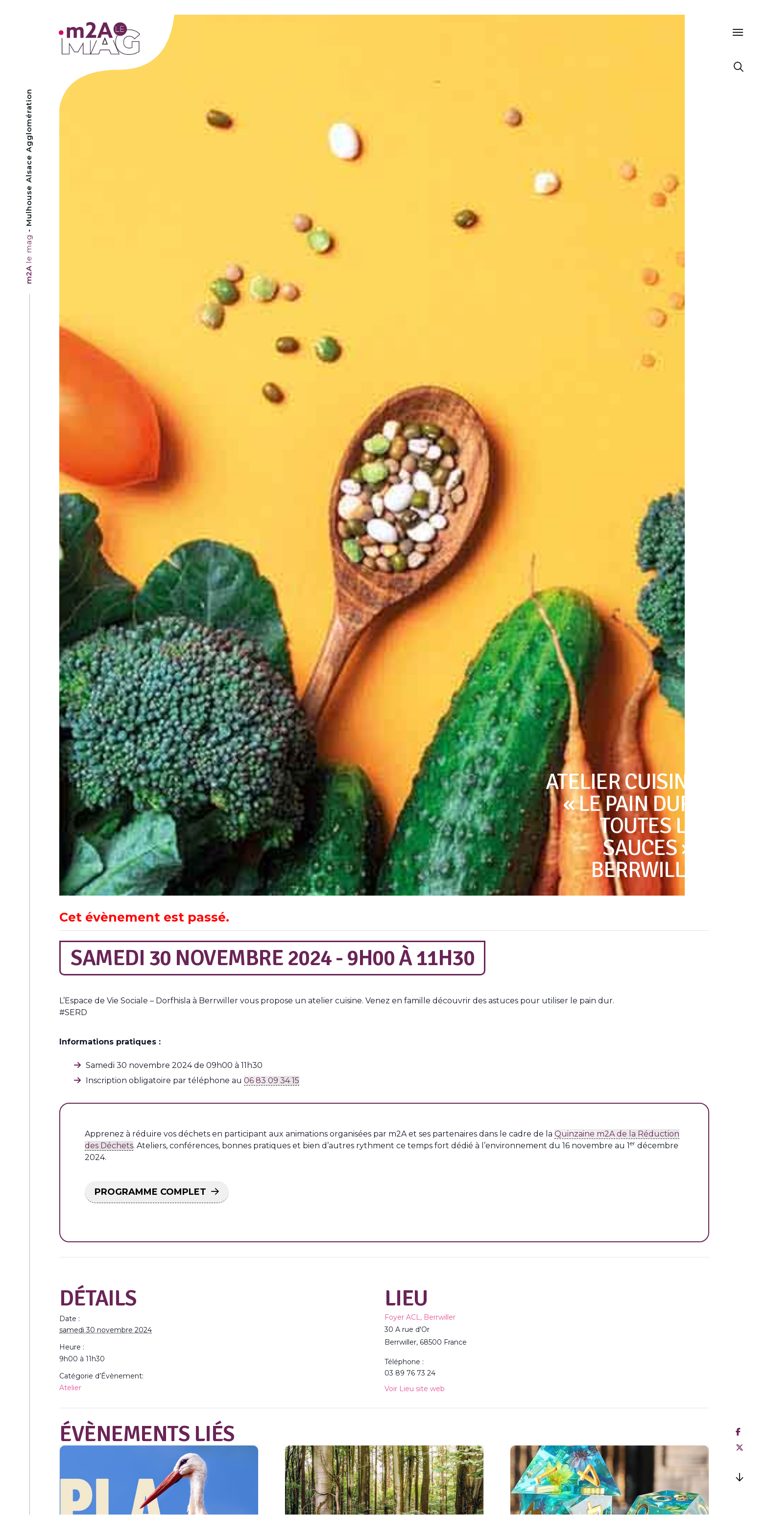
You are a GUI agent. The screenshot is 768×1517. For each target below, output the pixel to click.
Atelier (70, 1387)
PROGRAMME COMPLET (150, 1191)
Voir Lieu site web (414, 1388)
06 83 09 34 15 (271, 1080)
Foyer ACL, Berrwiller (420, 1317)
